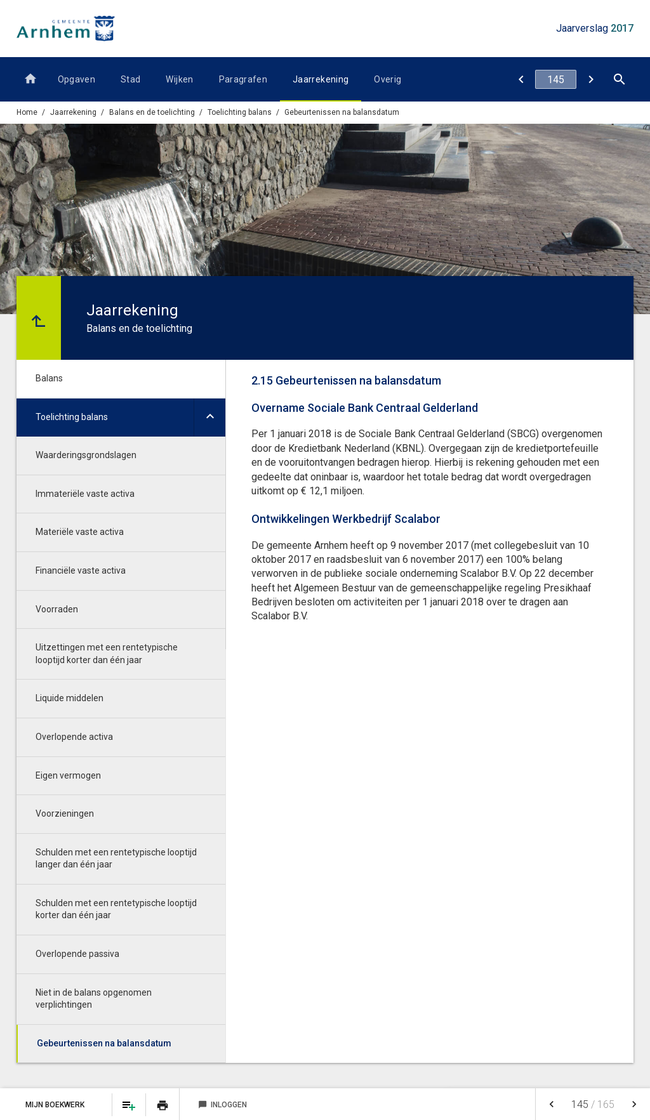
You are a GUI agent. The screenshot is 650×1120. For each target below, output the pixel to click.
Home (27, 112)
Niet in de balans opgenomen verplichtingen (94, 998)
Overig (387, 79)
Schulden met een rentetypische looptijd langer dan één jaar (116, 858)
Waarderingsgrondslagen (86, 455)
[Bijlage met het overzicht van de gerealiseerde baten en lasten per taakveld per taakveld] (590, 79)
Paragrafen (243, 79)
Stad (130, 79)
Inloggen (222, 1104)
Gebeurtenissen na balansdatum (341, 112)
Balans (49, 378)
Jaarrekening (320, 79)
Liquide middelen (69, 698)
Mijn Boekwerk (55, 1104)
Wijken (179, 79)
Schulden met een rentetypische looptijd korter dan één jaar (116, 909)
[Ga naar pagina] (555, 79)
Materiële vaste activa (80, 532)
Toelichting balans (240, 112)
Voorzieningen (65, 813)
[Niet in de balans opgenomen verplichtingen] (521, 79)
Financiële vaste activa (81, 570)
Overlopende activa (74, 737)
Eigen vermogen (68, 775)
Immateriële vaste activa (85, 494)
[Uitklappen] (209, 418)
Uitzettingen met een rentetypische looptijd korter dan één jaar (107, 653)
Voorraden (57, 609)
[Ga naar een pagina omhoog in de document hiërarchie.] (39, 318)
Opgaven (76, 79)
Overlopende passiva (77, 954)
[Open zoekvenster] (619, 79)
